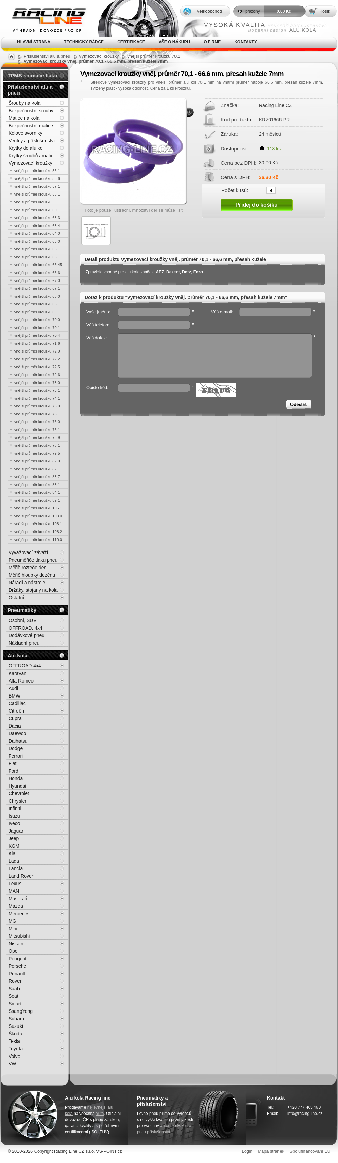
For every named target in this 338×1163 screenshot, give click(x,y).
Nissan (16, 943)
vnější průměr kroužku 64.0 (37, 233)
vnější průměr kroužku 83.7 (37, 477)
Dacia (15, 726)
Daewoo (17, 733)
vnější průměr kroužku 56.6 (37, 178)
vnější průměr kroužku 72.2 (37, 359)
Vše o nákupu (174, 42)
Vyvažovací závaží (28, 552)
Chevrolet (19, 793)
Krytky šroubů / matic (31, 155)
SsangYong (21, 1011)
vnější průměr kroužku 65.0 (37, 241)
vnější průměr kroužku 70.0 (37, 320)
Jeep (14, 838)
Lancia (16, 868)
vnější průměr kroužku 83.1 (37, 485)
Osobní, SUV (23, 620)
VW (12, 1063)
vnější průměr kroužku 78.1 (37, 445)
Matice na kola (24, 118)
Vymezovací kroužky (30, 163)
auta (100, 1113)
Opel (14, 951)
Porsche (17, 966)
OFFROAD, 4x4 (25, 628)
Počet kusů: (234, 190)
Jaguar (16, 831)
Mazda (16, 906)
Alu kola (17, 655)
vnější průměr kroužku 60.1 (37, 210)
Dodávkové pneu (26, 635)
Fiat (12, 763)
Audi (13, 688)
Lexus (15, 883)
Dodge (16, 748)
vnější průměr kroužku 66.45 (38, 265)
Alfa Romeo (21, 681)
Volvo (14, 1056)
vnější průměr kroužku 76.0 (37, 422)
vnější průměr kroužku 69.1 (37, 312)
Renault (17, 973)
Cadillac (17, 703)
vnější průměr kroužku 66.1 (37, 257)
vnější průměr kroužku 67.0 (37, 280)
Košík (324, 11)
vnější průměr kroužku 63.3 (37, 218)
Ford (13, 771)
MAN (14, 891)
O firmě (212, 42)
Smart (15, 1003)
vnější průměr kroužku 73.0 (37, 383)
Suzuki (16, 1026)
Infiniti (15, 808)
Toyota (16, 1048)
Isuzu (14, 816)
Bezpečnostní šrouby (31, 110)
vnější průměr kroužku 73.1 (37, 390)
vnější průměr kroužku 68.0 (37, 296)
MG (12, 921)
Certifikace (131, 42)
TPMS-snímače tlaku (32, 75)
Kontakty (245, 42)
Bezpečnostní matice (31, 125)
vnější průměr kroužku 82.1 (37, 469)
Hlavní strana (33, 42)
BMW (14, 696)
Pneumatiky (22, 610)
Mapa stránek (271, 1151)
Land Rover (21, 876)
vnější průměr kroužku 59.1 (37, 202)
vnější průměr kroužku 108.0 (38, 516)
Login (247, 1151)
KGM (14, 846)
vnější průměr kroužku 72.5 (37, 367)
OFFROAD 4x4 (25, 666)
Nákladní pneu (24, 643)
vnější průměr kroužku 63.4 (37, 226)
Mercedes (19, 913)
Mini (13, 928)
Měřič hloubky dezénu (32, 575)
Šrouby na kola (24, 103)
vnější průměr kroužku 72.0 (37, 351)
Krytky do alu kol (26, 148)
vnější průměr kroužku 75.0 (37, 406)
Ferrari (16, 756)
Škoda (15, 1033)
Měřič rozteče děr (27, 567)
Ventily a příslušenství (32, 140)
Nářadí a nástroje (27, 582)
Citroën (16, 711)
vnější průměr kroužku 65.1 (37, 249)
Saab (14, 988)
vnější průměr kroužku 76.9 (37, 437)
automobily (170, 1125)
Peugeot (17, 958)
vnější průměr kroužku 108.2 (38, 532)
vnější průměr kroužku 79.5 (37, 453)
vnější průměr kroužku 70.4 (37, 335)
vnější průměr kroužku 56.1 (37, 171)
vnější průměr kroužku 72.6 (37, 375)
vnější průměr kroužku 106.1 (38, 508)
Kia (12, 853)
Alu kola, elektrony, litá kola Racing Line (44, 18)
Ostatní (16, 597)
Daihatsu (18, 741)
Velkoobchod (209, 11)
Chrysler (17, 801)
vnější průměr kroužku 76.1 (37, 430)
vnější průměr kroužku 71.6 (37, 343)
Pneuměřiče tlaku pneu (33, 560)
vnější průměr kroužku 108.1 (38, 524)
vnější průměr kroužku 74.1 (37, 398)
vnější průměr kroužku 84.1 (37, 492)
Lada (14, 861)
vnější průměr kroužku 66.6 (37, 273)
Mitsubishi (19, 936)
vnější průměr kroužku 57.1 (37, 186)
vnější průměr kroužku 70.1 (37, 328)
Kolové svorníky (25, 133)
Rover (15, 981)
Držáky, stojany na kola (33, 590)
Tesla (14, 1041)
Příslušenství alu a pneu (30, 90)
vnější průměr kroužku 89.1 (37, 500)
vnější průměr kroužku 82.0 (37, 461)
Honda (16, 778)
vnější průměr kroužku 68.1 (37, 304)
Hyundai (17, 786)
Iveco (14, 823)
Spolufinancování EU (309, 1151)
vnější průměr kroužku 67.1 (37, 288)
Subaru (16, 1018)
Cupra (15, 718)
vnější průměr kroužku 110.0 (38, 539)
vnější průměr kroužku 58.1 (37, 194)
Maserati (18, 898)
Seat (13, 996)
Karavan (17, 673)
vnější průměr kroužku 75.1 (37, 414)
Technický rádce (84, 42)
